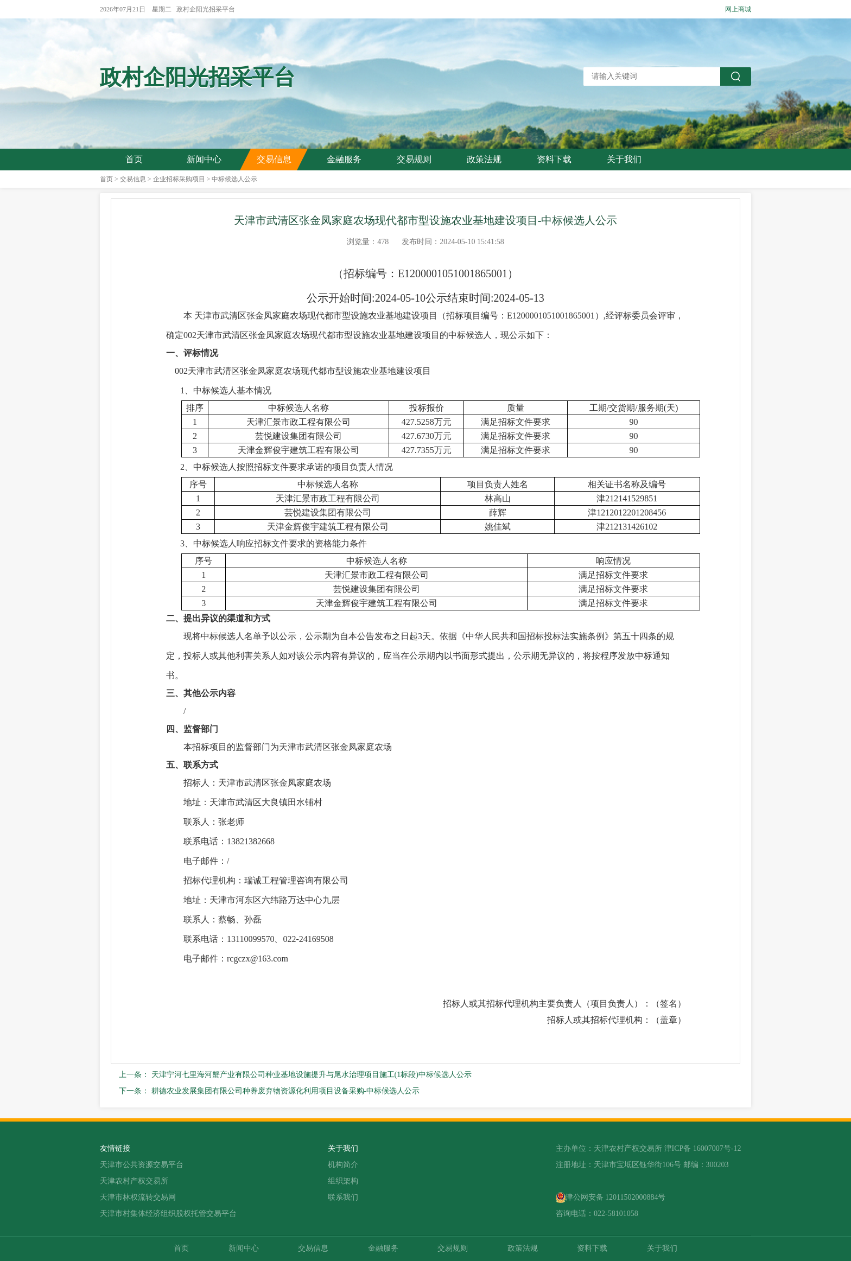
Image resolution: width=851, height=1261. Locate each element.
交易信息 (274, 159)
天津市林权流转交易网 (138, 1197)
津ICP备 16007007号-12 (702, 1148)
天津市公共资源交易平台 (141, 1165)
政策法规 (484, 159)
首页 (134, 159)
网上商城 (738, 9)
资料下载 (554, 159)
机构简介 (343, 1165)
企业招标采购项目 (179, 179)
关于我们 (624, 159)
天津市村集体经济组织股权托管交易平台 (168, 1213)
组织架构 (343, 1181)
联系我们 (343, 1197)
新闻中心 (204, 159)
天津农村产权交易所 (134, 1181)
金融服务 (344, 159)
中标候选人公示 (234, 179)
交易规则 (414, 159)
